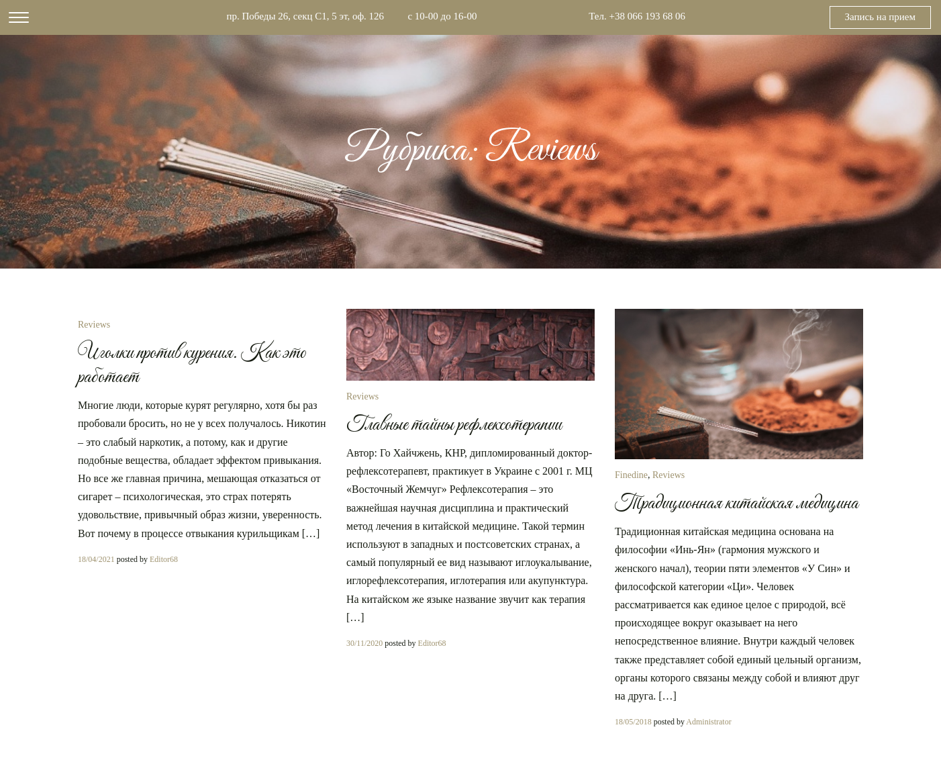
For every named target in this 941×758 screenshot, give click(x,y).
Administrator (708, 721)
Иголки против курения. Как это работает (192, 365)
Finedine (631, 475)
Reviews (94, 325)
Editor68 (164, 559)
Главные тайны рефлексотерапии (454, 425)
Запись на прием (880, 16)
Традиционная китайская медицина (736, 503)
